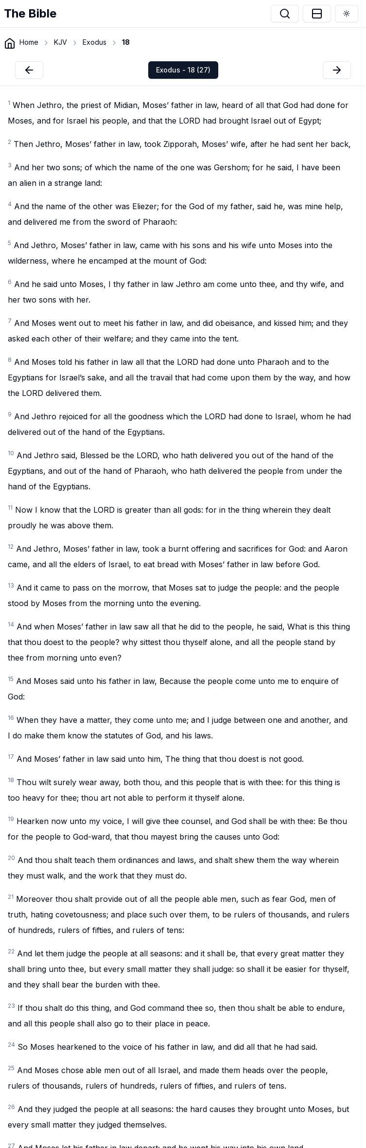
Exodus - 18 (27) (183, 70)
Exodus (94, 42)
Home (28, 42)
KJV (60, 42)
